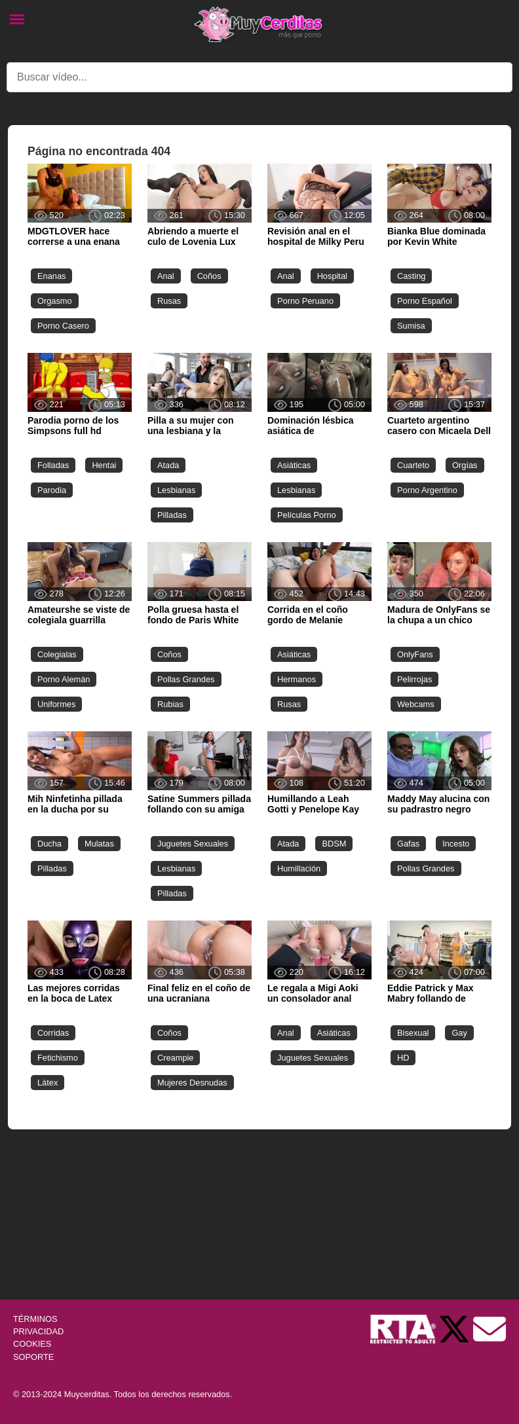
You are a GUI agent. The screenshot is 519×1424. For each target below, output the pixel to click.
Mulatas (99, 844)
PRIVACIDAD (38, 1331)
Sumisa (411, 326)
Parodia (51, 490)
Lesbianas (176, 490)
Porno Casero (63, 326)
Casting (411, 276)
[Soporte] (489, 1328)
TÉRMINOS (35, 1319)
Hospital (332, 276)
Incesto (455, 844)
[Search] (259, 77)
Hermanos (296, 679)
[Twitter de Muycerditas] (455, 1328)
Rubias (170, 704)
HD (403, 1058)
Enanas (51, 276)
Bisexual (413, 1033)
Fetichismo (57, 1058)
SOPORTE (33, 1357)
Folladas (53, 465)
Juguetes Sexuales (192, 844)
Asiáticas (294, 465)
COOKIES (32, 1344)
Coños (209, 276)
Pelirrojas (414, 679)
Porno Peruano (305, 301)
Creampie (175, 1058)
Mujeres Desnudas (192, 1082)
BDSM (334, 844)
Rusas (169, 301)
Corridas (53, 1033)
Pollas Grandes (186, 679)
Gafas (408, 844)
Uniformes (56, 704)
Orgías (464, 465)
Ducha (49, 844)
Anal (165, 276)
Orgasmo (54, 301)
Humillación (298, 868)
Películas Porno (306, 515)
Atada (168, 465)
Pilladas (172, 515)
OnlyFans (415, 654)
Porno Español (424, 301)
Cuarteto (413, 465)
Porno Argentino (427, 490)
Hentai (104, 465)
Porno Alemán (63, 679)
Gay (459, 1033)
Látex (47, 1082)
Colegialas (57, 654)
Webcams (415, 704)
